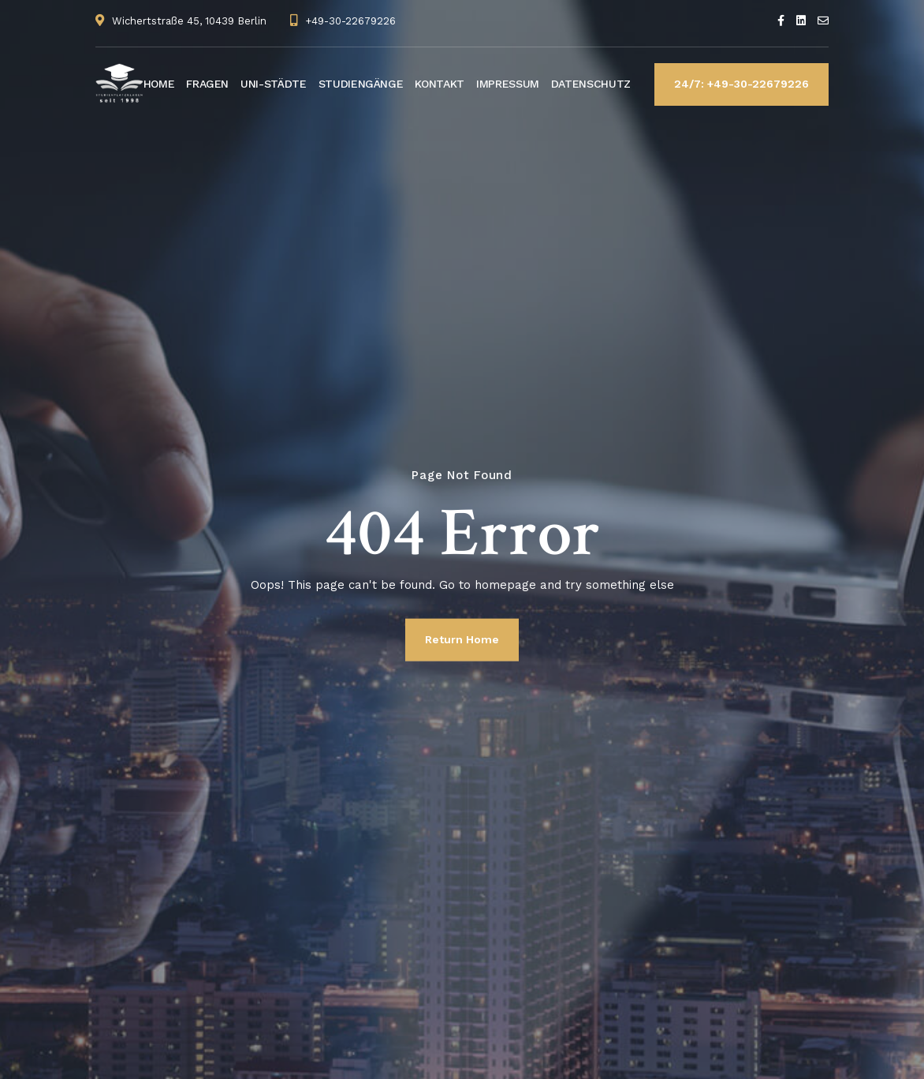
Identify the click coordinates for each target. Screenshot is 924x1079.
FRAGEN (207, 83)
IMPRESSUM (507, 83)
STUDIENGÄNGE (361, 83)
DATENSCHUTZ (591, 83)
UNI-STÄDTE (273, 83)
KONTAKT (439, 83)
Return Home (462, 639)
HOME (159, 83)
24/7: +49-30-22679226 (741, 83)
